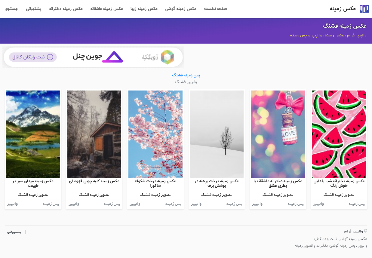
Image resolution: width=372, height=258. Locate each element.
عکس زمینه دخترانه (65, 9)
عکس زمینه (343, 9)
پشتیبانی (33, 9)
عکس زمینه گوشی (180, 9)
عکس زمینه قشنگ (345, 26)
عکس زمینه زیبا (144, 9)
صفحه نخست (215, 9)
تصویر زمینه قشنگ (339, 195)
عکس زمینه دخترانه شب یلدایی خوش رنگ (339, 183)
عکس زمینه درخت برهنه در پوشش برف (217, 183)
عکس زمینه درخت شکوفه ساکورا (155, 183)
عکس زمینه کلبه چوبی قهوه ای (94, 181)
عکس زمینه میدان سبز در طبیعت (33, 183)
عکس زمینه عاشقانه (106, 9)
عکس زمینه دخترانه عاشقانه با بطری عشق (278, 183)
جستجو (11, 9)
